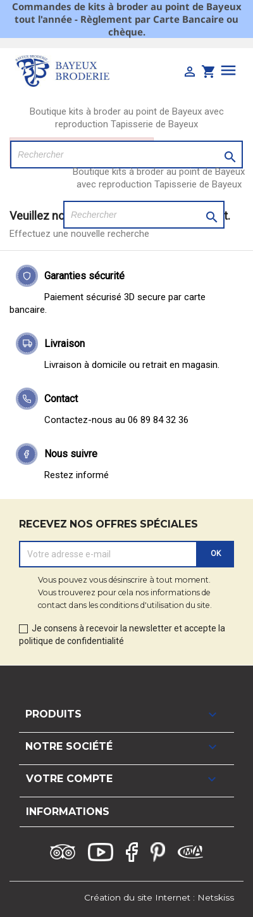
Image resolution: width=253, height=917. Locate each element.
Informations (67, 812)
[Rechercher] (126, 154)
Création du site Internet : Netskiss (159, 897)
